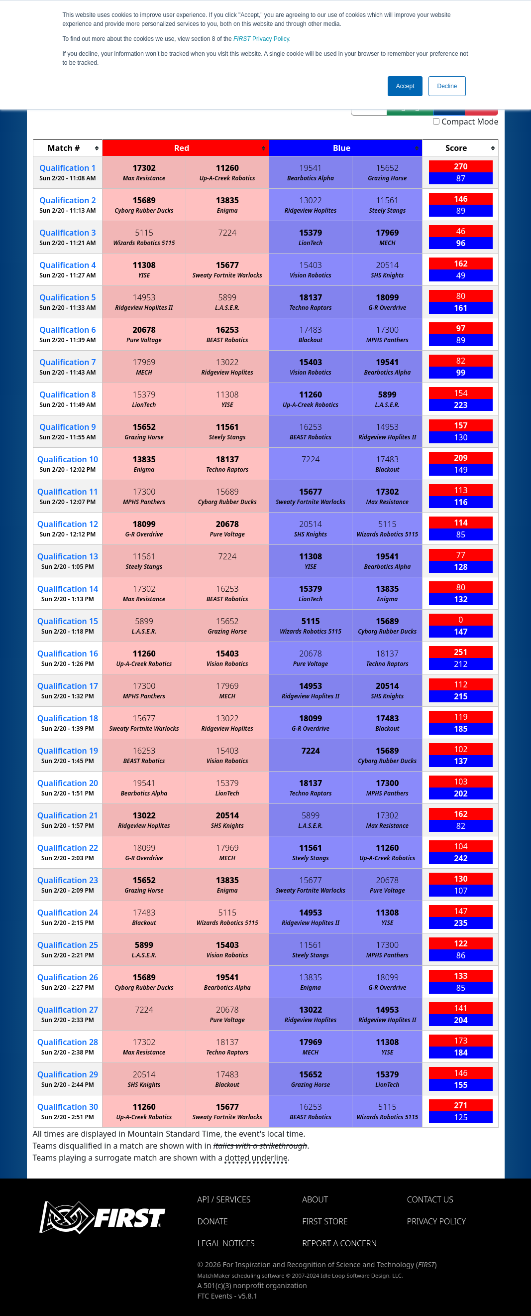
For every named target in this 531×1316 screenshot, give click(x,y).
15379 (310, 232)
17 (68, 685)
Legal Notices (226, 1243)
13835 (227, 200)
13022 (310, 200)
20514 (387, 265)
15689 (143, 200)
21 (68, 815)
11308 (143, 265)
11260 (227, 167)
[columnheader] (68, 148)
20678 (143, 329)
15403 (310, 265)
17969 (387, 232)
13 (68, 556)
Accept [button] (405, 86)
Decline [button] (447, 86)
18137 (310, 297)
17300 (387, 329)
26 (68, 977)
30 (68, 1106)
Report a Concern (339, 1243)
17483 (310, 329)
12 (68, 524)
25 (68, 944)
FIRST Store (325, 1221)
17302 (143, 167)
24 (68, 912)
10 (68, 459)
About (315, 1199)
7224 (227, 232)
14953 (144, 297)
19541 (310, 167)
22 (68, 847)
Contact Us (430, 1199)
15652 (387, 167)
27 (68, 1009)
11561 (387, 200)
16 (68, 653)
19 (68, 750)
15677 (227, 265)
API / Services (224, 1199)
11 (68, 491)
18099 (387, 297)
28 (68, 1042)
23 (68, 880)
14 (68, 588)
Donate (213, 1221)
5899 (227, 297)
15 (68, 621)
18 (68, 718)
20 (68, 783)
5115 (144, 232)
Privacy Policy (261, 38)
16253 (227, 329)
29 (68, 1074)
